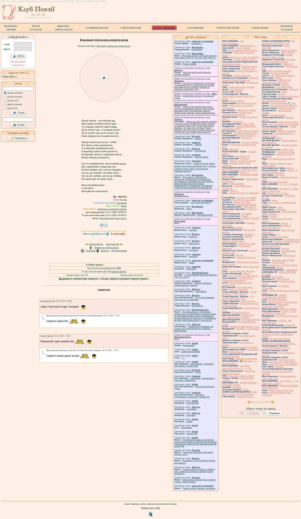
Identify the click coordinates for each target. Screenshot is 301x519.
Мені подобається (94, 233)
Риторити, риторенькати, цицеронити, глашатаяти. (192, 396)
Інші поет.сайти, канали (64, 28)
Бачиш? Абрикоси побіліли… (276, 226)
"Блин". (280, 267)
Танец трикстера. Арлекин (241, 271)
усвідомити (191, 409)
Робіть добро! (288, 52)
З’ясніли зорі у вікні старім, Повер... (279, 343)
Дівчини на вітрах (247, 135)
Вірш (124, 205)
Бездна (281, 94)
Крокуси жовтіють (288, 309)
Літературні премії (227, 28)
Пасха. (246, 273)
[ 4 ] (265, 402)
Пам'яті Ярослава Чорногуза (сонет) (240, 170)
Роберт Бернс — (248, 45)
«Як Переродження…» (232, 42)
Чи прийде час (243, 156)
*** (278, 235)
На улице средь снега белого (283, 364)
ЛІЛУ (284, 253)
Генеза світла (278, 262)
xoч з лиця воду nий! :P (201, 203)
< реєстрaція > (18, 65)
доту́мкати (193, 250)
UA (32, 14)
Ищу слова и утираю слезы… (283, 362)
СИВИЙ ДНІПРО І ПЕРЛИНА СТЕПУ (239, 383)
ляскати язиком (201, 157)
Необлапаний (192, 403)
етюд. (280, 207)
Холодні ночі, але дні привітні (244, 57)
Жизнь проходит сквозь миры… (277, 56)
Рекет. (189, 209)
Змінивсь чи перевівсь (246, 359)
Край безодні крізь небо (243, 200)
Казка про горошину (289, 122)
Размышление (236, 352)
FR (38, 14)
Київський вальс (277, 115)
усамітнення (196, 50)
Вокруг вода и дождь (278, 193)
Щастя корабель (289, 50)
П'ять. (279, 138)
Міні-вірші (281, 209)
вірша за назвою (14, 104)
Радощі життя (248, 69)
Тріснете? (294, 89)
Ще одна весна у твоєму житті (282, 302)
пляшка (198, 139)
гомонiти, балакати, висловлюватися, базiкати (193, 284)
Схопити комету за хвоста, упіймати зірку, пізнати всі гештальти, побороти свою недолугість (194, 471)
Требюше (236, 387)
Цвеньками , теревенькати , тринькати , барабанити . (194, 379)
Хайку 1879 (248, 124)
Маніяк (239, 92)
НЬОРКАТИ (191, 269)
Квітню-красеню (286, 359)
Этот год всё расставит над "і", (244, 276)
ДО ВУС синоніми (164, 28)
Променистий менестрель (113, 218)
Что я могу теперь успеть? (241, 376)
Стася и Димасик (250, 142)
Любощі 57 (288, 64)
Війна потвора (248, 301)
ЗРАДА (233, 190)
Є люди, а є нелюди (246, 197)
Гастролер (237, 121)
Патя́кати (193, 230)
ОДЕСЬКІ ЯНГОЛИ (279, 237)
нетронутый (192, 434)
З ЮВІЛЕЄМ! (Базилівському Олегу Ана (276, 81)
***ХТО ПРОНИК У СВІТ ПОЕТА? (239, 293)
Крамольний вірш (230, 356)
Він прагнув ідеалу (247, 103)
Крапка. (285, 248)
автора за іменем (15, 93)
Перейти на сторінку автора (106, 248)
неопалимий (186, 428)
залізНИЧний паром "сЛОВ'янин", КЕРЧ (239, 127)
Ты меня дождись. (278, 300)
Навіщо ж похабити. (239, 289)
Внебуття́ (193, 237)
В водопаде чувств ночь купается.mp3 (113, 46)
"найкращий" (291, 270)
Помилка (266, 330)
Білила (290, 168)
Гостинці (279, 366)
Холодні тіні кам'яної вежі (286, 242)
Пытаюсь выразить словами (243, 347)
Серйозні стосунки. (286, 152)
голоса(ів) (118, 233)
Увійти (18, 56)
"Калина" (244, 158)
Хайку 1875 (288, 149)
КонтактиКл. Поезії (287, 28)
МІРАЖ (248, 237)
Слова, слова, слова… (245, 59)
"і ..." (183, 358)
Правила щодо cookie (150, 508)
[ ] (253, 402)
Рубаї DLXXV (249, 207)
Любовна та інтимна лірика (112, 209)
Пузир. (198, 372)
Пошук (19, 112)
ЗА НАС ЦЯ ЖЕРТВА (280, 339)
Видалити (105, 251)
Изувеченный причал (288, 96)
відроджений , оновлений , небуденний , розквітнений (194, 365)
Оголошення (195, 28)
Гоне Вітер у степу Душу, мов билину (239, 393)
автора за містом (14, 97)
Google (19, 124)
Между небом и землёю (279, 71)
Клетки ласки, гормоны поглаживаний (237, 113)
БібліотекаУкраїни (10, 28)
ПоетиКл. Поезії (36, 28)
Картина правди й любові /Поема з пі (240, 79)
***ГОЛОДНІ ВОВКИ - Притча (276, 348)
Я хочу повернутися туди (281, 390)
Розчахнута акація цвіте (245, 133)
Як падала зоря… (245, 287)
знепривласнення (205, 215)
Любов (239, 227)
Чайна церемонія (242, 75)
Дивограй (290, 325)
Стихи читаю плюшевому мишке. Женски (238, 316)
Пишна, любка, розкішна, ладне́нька (199, 488)
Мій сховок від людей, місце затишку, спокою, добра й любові (195, 481)
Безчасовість (197, 306)
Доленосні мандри (280, 73)
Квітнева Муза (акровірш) (274, 101)
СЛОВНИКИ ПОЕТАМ (96, 28)
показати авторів (118, 272)
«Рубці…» (245, 172)
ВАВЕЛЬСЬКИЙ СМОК (233, 241)
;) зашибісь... (196, 43)
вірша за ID (12, 108)
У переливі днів (291, 239)
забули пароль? (18, 61)
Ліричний (121, 202)
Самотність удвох (247, 243)
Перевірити (19, 138)
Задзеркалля (236, 89)
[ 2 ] (257, 402)
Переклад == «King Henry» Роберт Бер (280, 190)
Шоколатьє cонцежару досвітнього (275, 305)
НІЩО (285, 92)
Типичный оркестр (251, 319)
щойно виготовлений (190, 352)
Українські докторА (271, 246)
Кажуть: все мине (242, 202)
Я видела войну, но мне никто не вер (278, 60)
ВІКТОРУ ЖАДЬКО (287, 131)
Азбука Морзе (282, 279)
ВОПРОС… (250, 234)
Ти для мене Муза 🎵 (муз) (284, 106)
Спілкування (260, 28)
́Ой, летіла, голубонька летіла (239, 372)
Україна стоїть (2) (245, 396)
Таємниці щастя (249, 66)
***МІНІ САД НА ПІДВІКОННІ (279, 127)
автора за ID (12, 101)
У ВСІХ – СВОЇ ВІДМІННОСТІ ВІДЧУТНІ (279, 312)
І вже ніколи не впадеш (248, 131)
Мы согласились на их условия (284, 124)
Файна (192, 263)
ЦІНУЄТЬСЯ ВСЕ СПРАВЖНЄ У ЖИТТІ (240, 219)
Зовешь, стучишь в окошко (242, 161)
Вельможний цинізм (246, 204)
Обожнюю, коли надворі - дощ (244, 326)
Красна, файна (189, 64)
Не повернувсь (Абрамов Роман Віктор (237, 279)
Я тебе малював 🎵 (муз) (283, 103)
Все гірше (280, 175)
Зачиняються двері (231, 64)
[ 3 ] (261, 402)
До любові (247, 214)
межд (274, 200)
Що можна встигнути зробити (243, 50)
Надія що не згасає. (246, 110)
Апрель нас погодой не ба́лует (283, 265)
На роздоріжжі (288, 251)
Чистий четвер (237, 101)
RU (43, 14)
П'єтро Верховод (284, 87)
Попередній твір (96, 244)
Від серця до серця (278, 182)
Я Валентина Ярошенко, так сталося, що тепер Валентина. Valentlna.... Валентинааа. (193, 328)
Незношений (188, 345)
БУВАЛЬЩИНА (236, 184)
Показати (274, 413)
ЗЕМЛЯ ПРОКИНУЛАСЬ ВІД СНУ (274, 296)
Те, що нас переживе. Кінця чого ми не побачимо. (194, 299)
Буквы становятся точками (242, 87)
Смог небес (277, 277)
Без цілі (239, 255)
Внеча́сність (194, 243)
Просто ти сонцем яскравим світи (279, 171)
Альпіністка (253, 349)
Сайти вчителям (131, 28)
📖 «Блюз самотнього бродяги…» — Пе (236, 367)
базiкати (198, 145)
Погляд (273, 216)
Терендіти (193, 256)
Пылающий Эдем (240, 312)
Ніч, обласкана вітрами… (283, 75)
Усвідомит (190, 415)
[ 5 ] (269, 402)
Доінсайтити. (201, 291)
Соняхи (278, 78)
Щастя (245, 216)
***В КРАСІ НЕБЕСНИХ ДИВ (238, 297)
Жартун (285, 85)
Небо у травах (243, 48)
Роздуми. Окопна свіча (283, 260)
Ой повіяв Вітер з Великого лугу (278, 42)
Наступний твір (112, 244)
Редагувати (90, 251)
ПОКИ (245, 389)
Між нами (234, 149)
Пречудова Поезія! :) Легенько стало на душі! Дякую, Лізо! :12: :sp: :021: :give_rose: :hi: (195, 57)
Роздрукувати (121, 251)
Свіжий (189, 421)
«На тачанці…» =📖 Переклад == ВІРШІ (280, 382)
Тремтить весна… (287, 108)
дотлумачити (200, 151)
